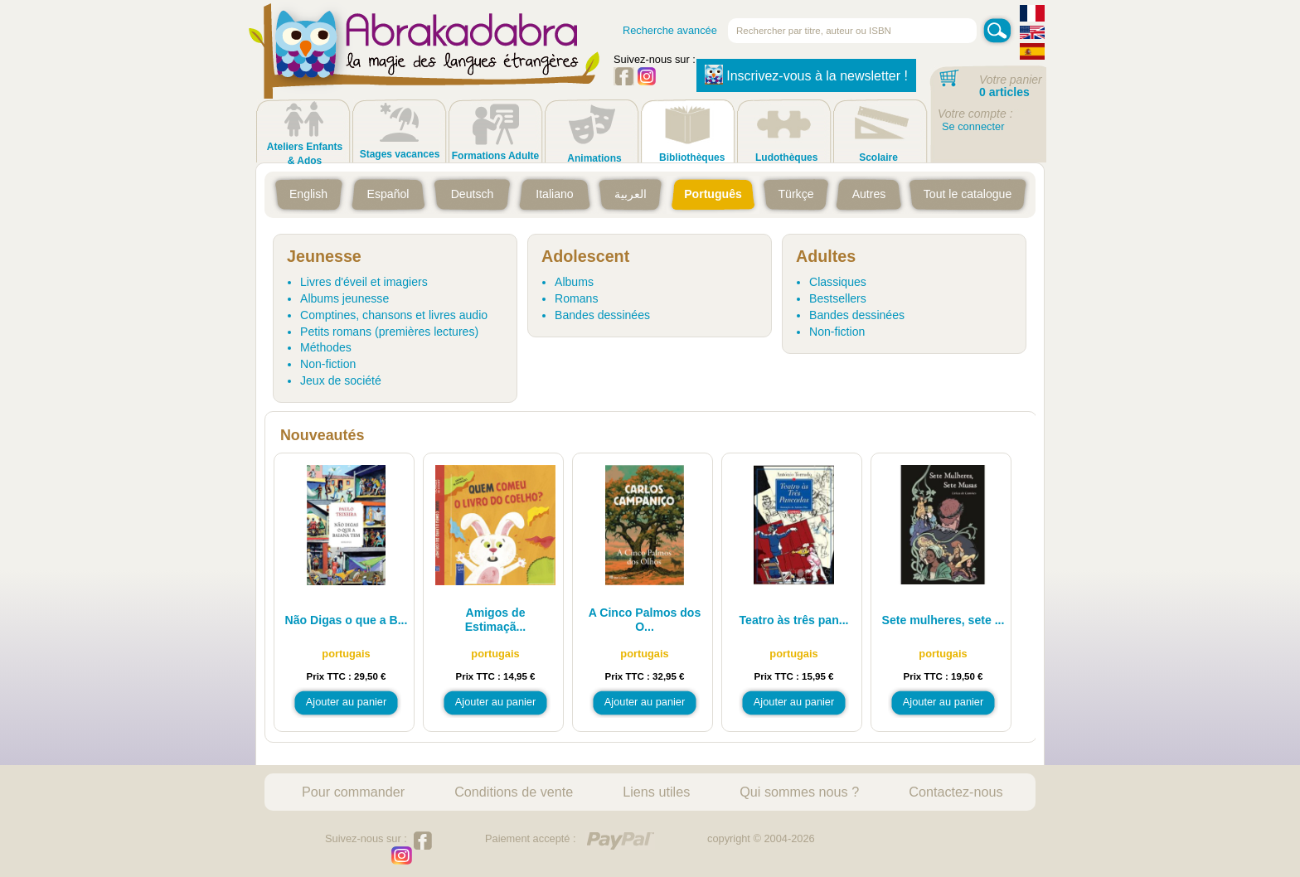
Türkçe (795, 194)
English (308, 194)
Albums (574, 281)
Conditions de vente (513, 791)
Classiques (837, 281)
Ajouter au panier (346, 701)
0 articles (1004, 92)
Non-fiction (328, 364)
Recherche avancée (670, 30)
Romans (576, 298)
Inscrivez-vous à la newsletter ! (806, 75)
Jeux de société (340, 380)
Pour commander (353, 791)
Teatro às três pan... (794, 620)
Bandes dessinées (602, 315)
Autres (869, 194)
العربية (630, 194)
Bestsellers (837, 298)
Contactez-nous (955, 791)
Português (713, 194)
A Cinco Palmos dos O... (645, 619)
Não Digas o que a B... (346, 620)
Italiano (554, 194)
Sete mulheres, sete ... (943, 620)
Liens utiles (656, 791)
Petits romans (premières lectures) (389, 331)
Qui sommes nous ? (799, 791)
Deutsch (472, 194)
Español (388, 194)
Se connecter (973, 126)
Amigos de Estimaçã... (495, 619)
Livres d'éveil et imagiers (364, 281)
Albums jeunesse (344, 298)
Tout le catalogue (967, 194)
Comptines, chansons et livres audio (394, 315)
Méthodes (326, 347)
